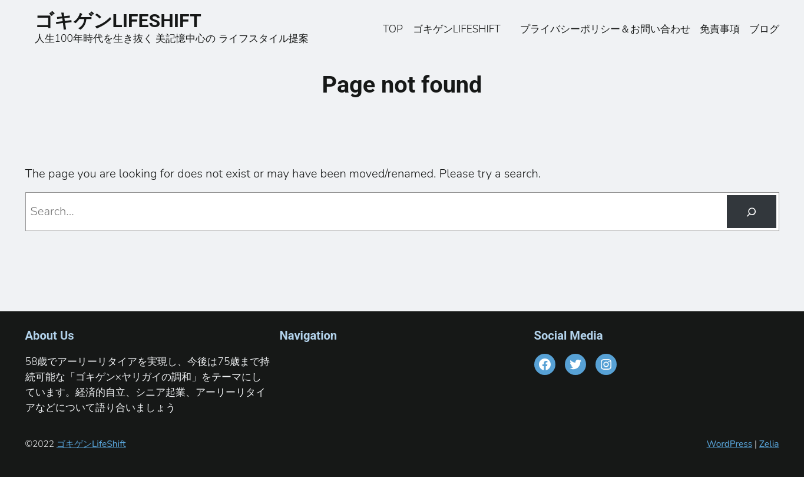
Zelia (769, 443)
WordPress (730, 443)
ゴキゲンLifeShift (91, 443)
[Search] (751, 211)
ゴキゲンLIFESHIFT (127, 20)
